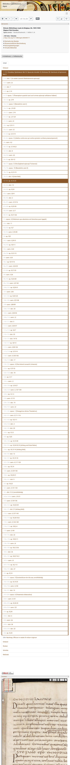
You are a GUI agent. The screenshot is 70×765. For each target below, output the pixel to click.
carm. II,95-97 (10, 326)
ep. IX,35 (7, 633)
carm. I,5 (8, 560)
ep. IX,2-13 (10, 565)
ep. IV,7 (8, 228)
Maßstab (6, 654)
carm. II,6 (8, 620)
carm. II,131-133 (10, 488)
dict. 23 (9, 629)
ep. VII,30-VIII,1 (11, 518)
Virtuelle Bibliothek (11, 48)
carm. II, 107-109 (12, 390)
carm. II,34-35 (10, 266)
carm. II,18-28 (10, 232)
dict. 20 (9, 428)
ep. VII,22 (8, 484)
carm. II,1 (9, 130)
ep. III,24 (8, 189)
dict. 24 (9, 309)
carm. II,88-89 (9, 304)
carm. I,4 (9, 543)
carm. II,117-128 (12, 462)
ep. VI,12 (8, 432)
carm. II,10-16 (10, 202)
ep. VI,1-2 (8, 394)
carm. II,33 (8, 257)
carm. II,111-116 (12, 415)
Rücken (5, 646)
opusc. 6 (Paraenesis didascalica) (17, 594)
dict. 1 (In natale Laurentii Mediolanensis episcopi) (21, 78)
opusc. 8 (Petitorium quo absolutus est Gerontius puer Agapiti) (25, 219)
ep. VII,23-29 (11, 505)
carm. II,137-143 (11, 513)
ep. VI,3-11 (10, 420)
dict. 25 (9, 334)
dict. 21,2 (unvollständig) (13, 492)
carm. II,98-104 (10, 347)
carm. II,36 (8, 275)
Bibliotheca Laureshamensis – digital (12, 5)
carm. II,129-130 (10, 471)
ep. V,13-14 (10, 351)
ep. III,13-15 (9, 172)
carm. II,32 (8, 249)
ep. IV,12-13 (9, 253)
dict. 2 (8, 198)
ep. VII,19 (8, 466)
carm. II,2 (7, 142)
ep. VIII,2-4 (10, 526)
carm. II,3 (9, 155)
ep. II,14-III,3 (9, 147)
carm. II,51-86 (11, 300)
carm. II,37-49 (11, 283)
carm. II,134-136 (10, 501)
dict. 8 (8, 151)
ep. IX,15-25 (10, 582)
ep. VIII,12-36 (11, 548)
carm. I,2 (9, 317)
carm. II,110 (9, 398)
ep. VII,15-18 (10, 458)
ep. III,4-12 (9, 159)
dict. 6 (7, 616)
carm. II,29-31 (9, 240)
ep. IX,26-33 (10, 603)
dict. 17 (9, 360)
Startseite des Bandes (12, 41)
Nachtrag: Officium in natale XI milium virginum (20, 637)
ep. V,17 (7, 377)
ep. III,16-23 (9, 181)
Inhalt (5, 63)
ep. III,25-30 (9, 206)
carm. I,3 (9, 407)
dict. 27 (9, 569)
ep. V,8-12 (9, 343)
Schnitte (5, 650)
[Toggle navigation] (66, 13)
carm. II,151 (9, 599)
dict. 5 (8, 479)
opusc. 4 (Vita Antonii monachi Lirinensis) (20, 364)
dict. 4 (8, 424)
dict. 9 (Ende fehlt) (11, 176)
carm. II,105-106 (11, 356)
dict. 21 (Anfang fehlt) (13, 509)
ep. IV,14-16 (9, 262)
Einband (5, 68)
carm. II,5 (9, 607)
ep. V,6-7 (9, 330)
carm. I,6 (8, 83)
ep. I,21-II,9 (9, 117)
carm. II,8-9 (8, 193)
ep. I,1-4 (7, 91)
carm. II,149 (8, 530)
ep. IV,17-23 (9, 270)
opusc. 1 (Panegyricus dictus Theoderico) (20, 411)
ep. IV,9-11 (9, 245)
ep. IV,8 (7, 236)
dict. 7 (7, 87)
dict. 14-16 (10, 339)
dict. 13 (9, 590)
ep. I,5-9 (8, 100)
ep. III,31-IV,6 (10, 215)
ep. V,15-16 (9, 368)
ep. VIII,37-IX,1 (11, 556)
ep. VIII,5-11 (10, 539)
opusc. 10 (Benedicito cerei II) (15, 168)
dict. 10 (8, 185)
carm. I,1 (8, 381)
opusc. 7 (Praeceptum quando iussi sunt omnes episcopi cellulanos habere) (30, 95)
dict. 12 (9, 454)
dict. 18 (9, 373)
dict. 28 (8, 624)
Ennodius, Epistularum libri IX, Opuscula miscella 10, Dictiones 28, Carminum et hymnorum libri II (34, 73)
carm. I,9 (8, 121)
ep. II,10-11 (8, 125)
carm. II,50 (8, 292)
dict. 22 (9, 535)
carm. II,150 (10, 586)
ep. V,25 (7, 437)
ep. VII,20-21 (9, 475)
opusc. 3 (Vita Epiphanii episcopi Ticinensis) (20, 164)
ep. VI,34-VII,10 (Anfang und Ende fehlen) (20, 445)
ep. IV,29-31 (10, 287)
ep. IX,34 (7, 612)
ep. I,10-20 (9, 108)
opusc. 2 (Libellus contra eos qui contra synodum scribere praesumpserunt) (30, 138)
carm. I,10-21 (11, 496)
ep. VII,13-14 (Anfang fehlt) (14, 449)
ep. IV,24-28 (9, 279)
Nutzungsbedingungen (12, 45)
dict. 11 (7, 223)
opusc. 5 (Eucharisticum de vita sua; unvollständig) (23, 577)
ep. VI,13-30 (10, 441)
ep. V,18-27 (10, 385)
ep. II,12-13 (9, 134)
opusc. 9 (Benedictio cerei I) (15, 104)
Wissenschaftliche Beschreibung (15, 43)
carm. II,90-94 (10, 313)
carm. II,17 (9, 211)
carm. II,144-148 (11, 522)
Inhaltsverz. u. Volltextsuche (12, 56)
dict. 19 (9, 403)
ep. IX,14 (7, 573)
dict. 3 (8, 321)
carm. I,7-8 (9, 112)
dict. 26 (8, 552)
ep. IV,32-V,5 (10, 296)
